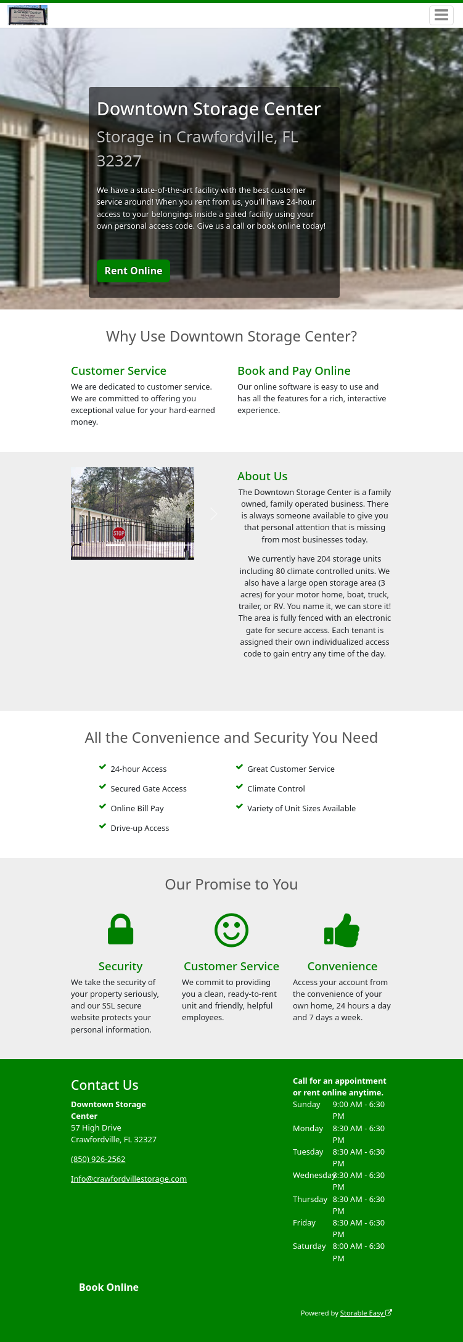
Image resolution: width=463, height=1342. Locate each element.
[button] (82, 513)
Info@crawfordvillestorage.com (129, 1178)
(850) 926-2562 (98, 1158)
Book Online (109, 1287)
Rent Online (133, 270)
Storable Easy (366, 1312)
